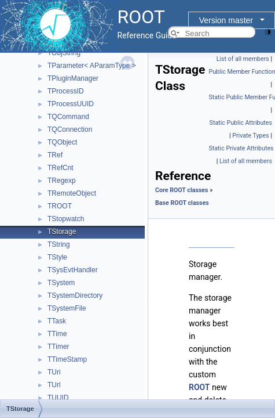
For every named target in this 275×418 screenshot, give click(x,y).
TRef (55, 155)
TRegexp (61, 180)
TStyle (57, 257)
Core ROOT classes (181, 190)
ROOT (199, 387)
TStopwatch (65, 219)
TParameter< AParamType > (91, 66)
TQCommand (68, 117)
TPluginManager (72, 78)
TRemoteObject (71, 193)
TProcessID (65, 91)
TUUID (58, 398)
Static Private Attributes (241, 148)
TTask (56, 321)
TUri (54, 372)
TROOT (59, 206)
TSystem (61, 283)
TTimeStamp (67, 359)
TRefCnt (60, 168)
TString (58, 244)
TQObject (62, 142)
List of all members (243, 59)
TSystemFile (66, 308)
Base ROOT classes (182, 203)
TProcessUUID (70, 104)
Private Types (250, 135)
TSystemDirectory (74, 295)
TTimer (58, 347)
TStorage (61, 232)
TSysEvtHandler (72, 270)
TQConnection (69, 129)
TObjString (63, 53)
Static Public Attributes (241, 123)
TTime (57, 334)
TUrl (54, 385)
